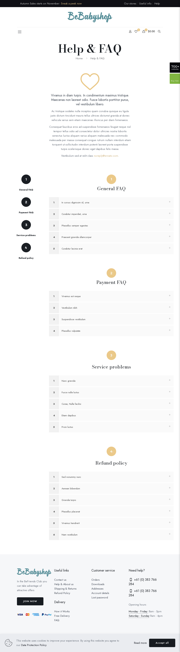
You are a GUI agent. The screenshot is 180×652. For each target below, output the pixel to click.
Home (79, 58)
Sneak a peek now (71, 3)
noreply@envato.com (106, 156)
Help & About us (64, 584)
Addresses (97, 588)
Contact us (60, 580)
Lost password (99, 597)
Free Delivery (62, 616)
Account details (100, 593)
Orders (95, 580)
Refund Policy (62, 593)
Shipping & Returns (65, 588)
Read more (140, 643)
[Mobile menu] (19, 31)
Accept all (162, 643)
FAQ (56, 620)
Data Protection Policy (33, 645)
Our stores (130, 3)
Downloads (97, 584)
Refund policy (26, 258)
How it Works (62, 611)
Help (157, 3)
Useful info (145, 3)
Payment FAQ (26, 212)
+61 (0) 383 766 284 (143, 581)
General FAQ (26, 189)
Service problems (26, 235)
